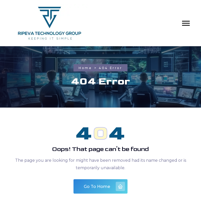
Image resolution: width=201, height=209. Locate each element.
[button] (186, 23)
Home (85, 68)
